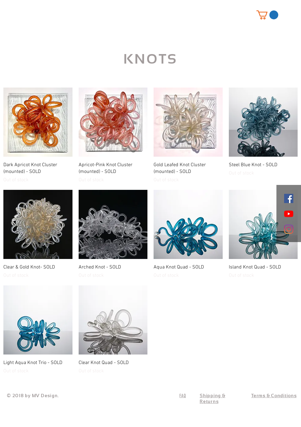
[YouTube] (288, 213)
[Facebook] (288, 198)
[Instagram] (288, 229)
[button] (267, 14)
